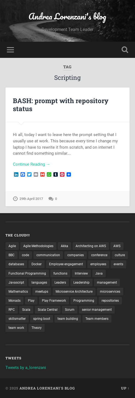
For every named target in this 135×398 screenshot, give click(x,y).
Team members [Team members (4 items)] (96, 319)
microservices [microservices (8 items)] (110, 291)
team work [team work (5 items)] (16, 328)
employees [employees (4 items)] (98, 264)
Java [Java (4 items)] (99, 273)
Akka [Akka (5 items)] (64, 246)
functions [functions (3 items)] (60, 273)
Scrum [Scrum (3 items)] (69, 310)
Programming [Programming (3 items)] (83, 301)
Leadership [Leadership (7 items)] (81, 282)
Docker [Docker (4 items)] (36, 264)
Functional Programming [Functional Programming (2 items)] (27, 273)
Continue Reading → (31, 164)
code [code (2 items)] (25, 255)
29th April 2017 (31, 199)
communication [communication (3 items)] (48, 255)
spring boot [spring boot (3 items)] (41, 319)
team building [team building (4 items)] (68, 319)
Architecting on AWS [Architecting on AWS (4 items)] (91, 246)
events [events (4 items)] (118, 264)
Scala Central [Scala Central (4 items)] (48, 310)
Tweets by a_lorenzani (25, 367)
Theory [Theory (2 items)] (36, 328)
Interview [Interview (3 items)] (81, 273)
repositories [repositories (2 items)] (110, 301)
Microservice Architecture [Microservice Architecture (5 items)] (74, 291)
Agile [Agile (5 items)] (12, 246)
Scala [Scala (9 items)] (26, 310)
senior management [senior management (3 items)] (97, 310)
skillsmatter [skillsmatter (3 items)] (17, 319)
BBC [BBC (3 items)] (11, 255)
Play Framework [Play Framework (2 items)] (54, 301)
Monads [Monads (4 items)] (14, 301)
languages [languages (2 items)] (39, 282)
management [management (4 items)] (107, 282)
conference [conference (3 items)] (99, 255)
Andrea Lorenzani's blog (67, 16)
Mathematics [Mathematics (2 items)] (18, 291)
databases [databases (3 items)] (16, 264)
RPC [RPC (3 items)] (11, 310)
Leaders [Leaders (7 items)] (60, 282)
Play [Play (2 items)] (31, 301)
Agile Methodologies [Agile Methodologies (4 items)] (38, 246)
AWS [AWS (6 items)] (116, 246)
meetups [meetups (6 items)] (41, 291)
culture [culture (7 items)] (120, 255)
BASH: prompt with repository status (60, 104)
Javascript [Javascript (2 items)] (16, 282)
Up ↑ (125, 388)
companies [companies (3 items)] (75, 255)
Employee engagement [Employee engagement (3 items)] (66, 264)
